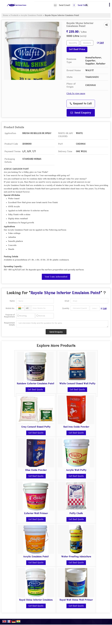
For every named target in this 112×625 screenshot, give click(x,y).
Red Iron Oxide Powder (76, 427)
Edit (100, 43)
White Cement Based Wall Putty (77, 383)
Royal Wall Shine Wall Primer (76, 600)
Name (12, 301)
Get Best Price (77, 49)
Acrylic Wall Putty (76, 470)
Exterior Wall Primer (36, 513)
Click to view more (75, 93)
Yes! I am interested (56, 276)
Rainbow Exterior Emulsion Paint (35, 383)
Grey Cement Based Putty (35, 427)
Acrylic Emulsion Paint (36, 556)
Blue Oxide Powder (36, 470)
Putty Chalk (76, 513)
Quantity (65, 308)
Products (14, 15)
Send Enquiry (80, 112)
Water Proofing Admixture (76, 556)
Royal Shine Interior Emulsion (36, 600)
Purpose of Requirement (9, 316)
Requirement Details (9, 324)
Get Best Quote (35, 390)
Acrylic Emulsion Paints (31, 15)
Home (5, 15)
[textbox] (87, 43)
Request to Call (81, 103)
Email (67, 301)
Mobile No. (10, 308)
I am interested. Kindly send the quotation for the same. (62, 323)
